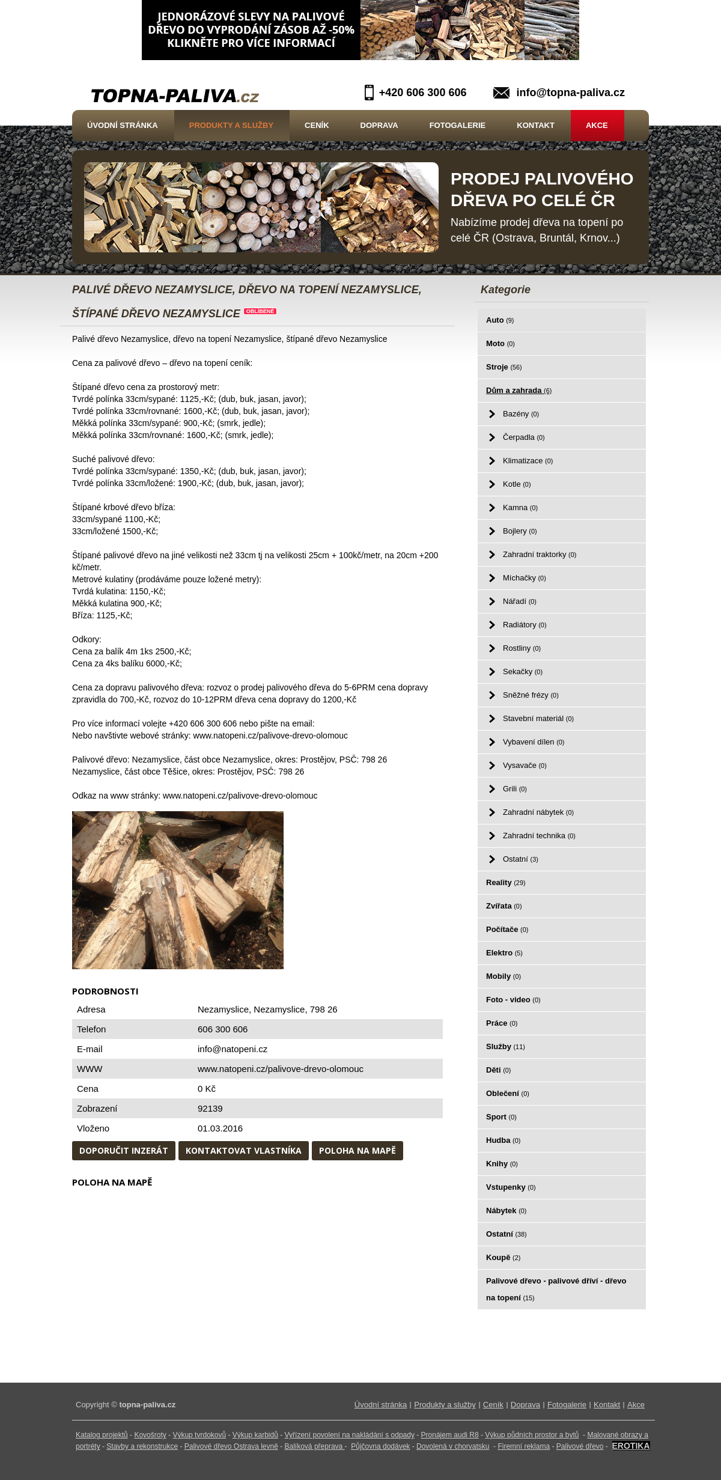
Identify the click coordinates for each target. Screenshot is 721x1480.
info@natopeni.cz (232, 1049)
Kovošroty (150, 1435)
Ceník (317, 125)
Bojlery (520, 530)
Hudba (503, 1140)
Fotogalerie (458, 125)
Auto (500, 319)
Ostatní (520, 858)
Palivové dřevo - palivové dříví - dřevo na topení (556, 1289)
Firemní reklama (523, 1446)
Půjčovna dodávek (380, 1446)
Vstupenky (511, 1187)
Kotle (517, 484)
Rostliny (522, 648)
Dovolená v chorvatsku (452, 1446)
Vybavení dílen (533, 741)
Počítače (507, 929)
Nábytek (506, 1210)
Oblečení (507, 1093)
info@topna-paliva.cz (570, 93)
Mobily (503, 976)
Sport (501, 1116)
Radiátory (524, 624)
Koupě (503, 1257)
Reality (506, 882)
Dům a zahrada (519, 390)
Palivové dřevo (580, 1446)
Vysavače (525, 765)
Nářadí (520, 601)
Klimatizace (528, 460)
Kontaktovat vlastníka (244, 1150)
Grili (515, 788)
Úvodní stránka (122, 125)
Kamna (520, 507)
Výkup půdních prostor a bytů (532, 1435)
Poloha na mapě (357, 1150)
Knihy (502, 1163)
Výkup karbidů (255, 1435)
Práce (501, 1023)
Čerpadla (524, 437)
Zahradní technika (539, 835)
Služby (505, 1046)
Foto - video (513, 999)
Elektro (504, 952)
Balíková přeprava (314, 1446)
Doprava (379, 125)
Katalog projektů (102, 1435)
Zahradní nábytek (538, 812)
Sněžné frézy (531, 694)
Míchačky (524, 577)
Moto (500, 343)
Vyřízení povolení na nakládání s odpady (350, 1435)
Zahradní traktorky (539, 554)
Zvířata (504, 905)
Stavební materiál (538, 718)
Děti (498, 1069)
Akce (597, 125)
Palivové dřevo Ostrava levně (231, 1446)
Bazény (521, 413)
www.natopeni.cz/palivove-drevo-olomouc (281, 1069)
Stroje (504, 366)
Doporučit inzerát (123, 1150)
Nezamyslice (279, 1009)
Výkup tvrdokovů (199, 1435)
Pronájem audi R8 (450, 1435)
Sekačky (523, 671)
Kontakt (536, 125)
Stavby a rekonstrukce (142, 1446)
